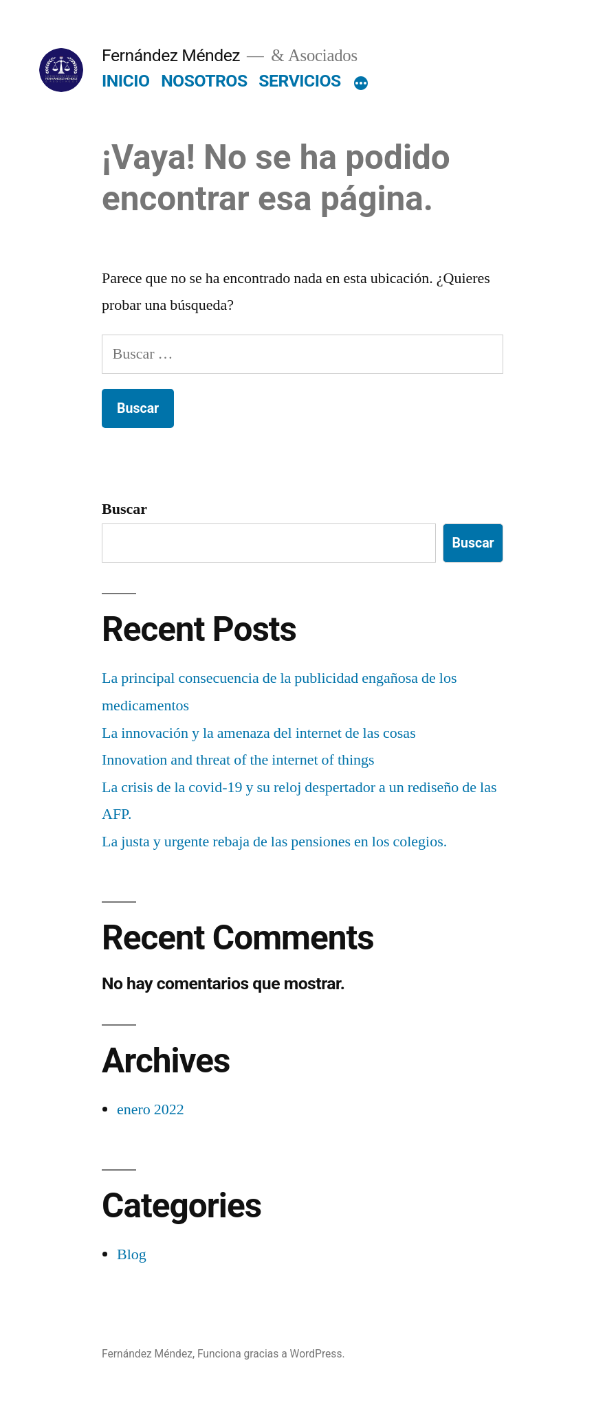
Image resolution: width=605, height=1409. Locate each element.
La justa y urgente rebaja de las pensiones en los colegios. (274, 841)
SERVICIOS (299, 81)
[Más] (361, 84)
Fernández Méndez (171, 55)
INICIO (125, 81)
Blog (131, 1254)
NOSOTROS (204, 81)
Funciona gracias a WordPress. (271, 1353)
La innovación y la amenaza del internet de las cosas (259, 733)
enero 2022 (150, 1109)
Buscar (124, 509)
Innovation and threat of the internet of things (238, 759)
